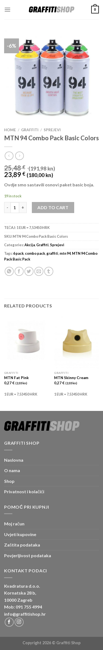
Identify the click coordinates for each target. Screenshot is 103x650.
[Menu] (7, 9)
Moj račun (14, 523)
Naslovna (13, 460)
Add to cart (52, 207)
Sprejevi (52, 130)
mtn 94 (65, 253)
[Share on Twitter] (29, 271)
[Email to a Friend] (38, 271)
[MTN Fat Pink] (26, 341)
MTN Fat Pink (16, 378)
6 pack (18, 253)
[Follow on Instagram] (19, 622)
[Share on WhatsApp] (9, 271)
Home (10, 130)
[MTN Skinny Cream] (76, 341)
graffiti (52, 253)
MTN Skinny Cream (71, 378)
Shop (9, 481)
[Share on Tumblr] (48, 271)
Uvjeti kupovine (20, 534)
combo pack (35, 253)
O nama (12, 470)
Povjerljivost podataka (27, 555)
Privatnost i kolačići (24, 491)
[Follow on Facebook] (9, 622)
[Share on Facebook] (19, 271)
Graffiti (29, 130)
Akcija (29, 245)
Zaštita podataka (22, 544)
